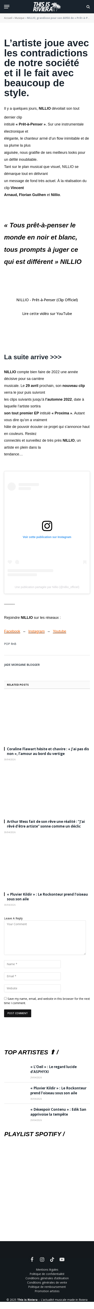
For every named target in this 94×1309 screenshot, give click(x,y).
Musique (19, 18)
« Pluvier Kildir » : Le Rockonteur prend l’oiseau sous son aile (58, 1090)
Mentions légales (47, 1269)
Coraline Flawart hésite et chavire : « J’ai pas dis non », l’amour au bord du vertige (48, 751)
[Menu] (6, 6)
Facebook (12, 631)
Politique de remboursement (47, 1287)
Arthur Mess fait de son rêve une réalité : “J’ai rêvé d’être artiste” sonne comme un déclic (46, 824)
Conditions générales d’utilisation (47, 1278)
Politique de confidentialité (47, 1274)
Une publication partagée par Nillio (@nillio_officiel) (47, 587)
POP (7, 644)
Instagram (36, 631)
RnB (13, 644)
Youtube (59, 631)
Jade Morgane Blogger (22, 665)
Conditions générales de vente (47, 1282)
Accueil (8, 18)
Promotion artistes (47, 1291)
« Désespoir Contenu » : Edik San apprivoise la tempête (58, 1112)
